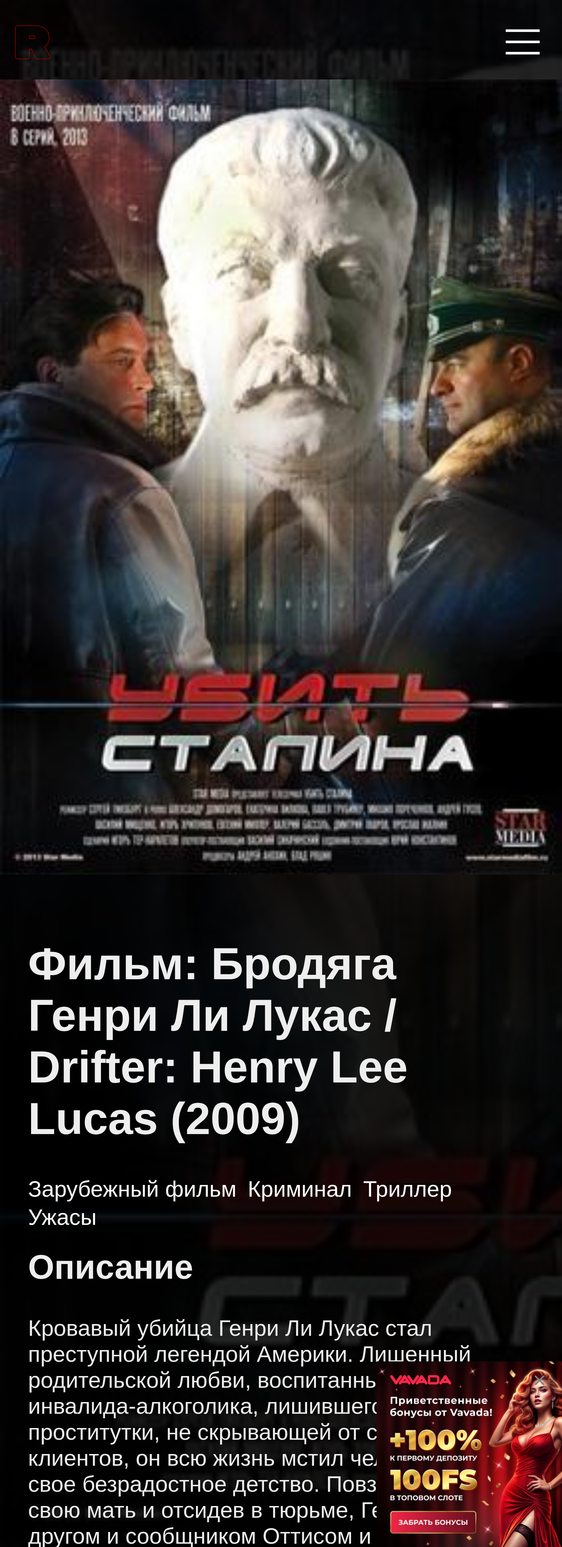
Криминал (300, 1188)
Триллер (407, 1188)
